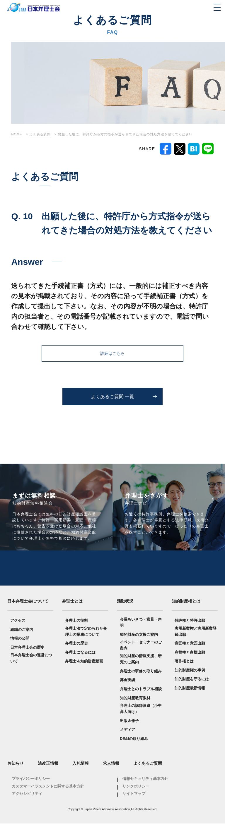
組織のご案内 (21, 633)
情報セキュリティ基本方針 (145, 782)
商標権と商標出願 (190, 656)
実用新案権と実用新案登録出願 (196, 635)
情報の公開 (19, 642)
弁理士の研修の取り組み (141, 674)
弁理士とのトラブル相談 (141, 692)
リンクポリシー (135, 790)
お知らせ (15, 766)
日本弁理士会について (27, 604)
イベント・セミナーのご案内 (141, 648)
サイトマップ (133, 797)
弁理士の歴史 (76, 647)
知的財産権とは (186, 604)
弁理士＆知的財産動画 (84, 664)
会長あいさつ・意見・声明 (141, 626)
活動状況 (125, 604)
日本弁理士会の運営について (31, 661)
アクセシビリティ (27, 797)
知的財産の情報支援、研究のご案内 (141, 662)
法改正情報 (48, 766)
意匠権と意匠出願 (190, 647)
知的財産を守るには (192, 682)
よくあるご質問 (147, 766)
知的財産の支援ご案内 (139, 638)
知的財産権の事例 (190, 673)
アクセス (17, 624)
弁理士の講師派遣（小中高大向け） (141, 712)
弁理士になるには (80, 656)
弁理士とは (72, 604)
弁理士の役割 (76, 624)
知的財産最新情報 (190, 691)
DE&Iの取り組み (134, 742)
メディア (127, 733)
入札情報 (80, 766)
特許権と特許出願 (190, 624)
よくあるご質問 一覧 (112, 396)
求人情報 (111, 766)
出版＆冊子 (129, 724)
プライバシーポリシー (31, 782)
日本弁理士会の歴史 (27, 651)
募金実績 (127, 683)
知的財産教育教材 (135, 701)
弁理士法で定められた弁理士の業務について (86, 635)
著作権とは (184, 664)
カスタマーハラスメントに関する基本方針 (48, 790)
